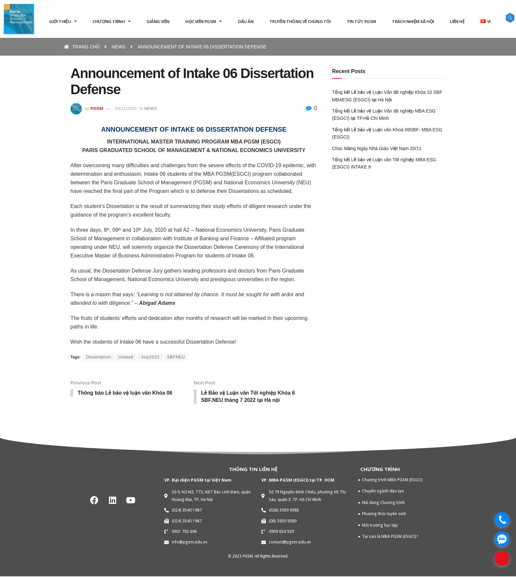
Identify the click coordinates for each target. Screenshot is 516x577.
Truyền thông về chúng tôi (300, 21)
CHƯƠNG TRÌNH (111, 21)
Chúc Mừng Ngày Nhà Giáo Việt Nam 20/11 (377, 148)
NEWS (150, 108)
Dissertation (98, 357)
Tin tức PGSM (361, 21)
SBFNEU (176, 357)
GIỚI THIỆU (62, 21)
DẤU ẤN (245, 21)
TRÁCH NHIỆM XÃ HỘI (413, 21)
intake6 (126, 357)
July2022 (150, 357)
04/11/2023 (126, 108)
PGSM (96, 108)
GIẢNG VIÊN (157, 21)
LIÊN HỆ (457, 21)
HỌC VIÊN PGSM (203, 21)
